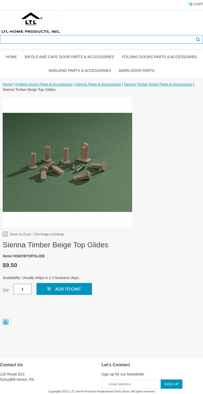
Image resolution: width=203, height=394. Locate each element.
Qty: (6, 290)
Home (11, 57)
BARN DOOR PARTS (136, 70)
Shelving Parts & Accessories (80, 70)
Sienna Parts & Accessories (98, 84)
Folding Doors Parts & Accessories (159, 57)
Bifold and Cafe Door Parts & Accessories (69, 57)
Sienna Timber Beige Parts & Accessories (158, 84)
